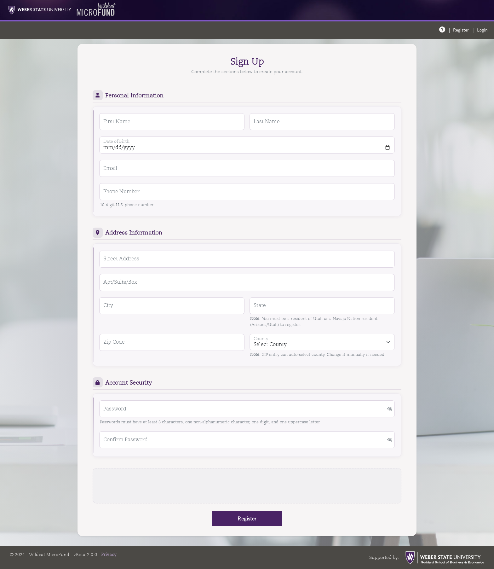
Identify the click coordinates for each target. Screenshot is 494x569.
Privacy (109, 554)
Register (461, 30)
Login (482, 30)
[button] (389, 409)
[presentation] (247, 485)
